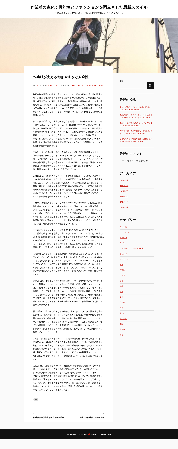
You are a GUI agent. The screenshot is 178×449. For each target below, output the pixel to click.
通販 (121, 335)
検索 (121, 81)
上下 (121, 265)
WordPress (82, 444)
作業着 (122, 275)
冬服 (121, 281)
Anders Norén (105, 444)
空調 (121, 324)
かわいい (123, 238)
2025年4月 (124, 207)
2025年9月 (124, 180)
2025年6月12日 (52, 92)
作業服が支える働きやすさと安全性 (68, 79)
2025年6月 (124, 197)
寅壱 (121, 308)
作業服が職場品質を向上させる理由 (48, 427)
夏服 (121, 292)
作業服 (76, 95)
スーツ (48, 95)
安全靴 (122, 302)
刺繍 (121, 286)
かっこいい (124, 232)
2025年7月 (124, 191)
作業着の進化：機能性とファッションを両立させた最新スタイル (89, 7)
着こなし (123, 319)
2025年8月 (124, 186)
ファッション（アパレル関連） (62, 95)
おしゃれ (123, 227)
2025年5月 (124, 202)
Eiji (37, 92)
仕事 (36, 409)
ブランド (123, 254)
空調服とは (124, 329)
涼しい (122, 313)
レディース (124, 259)
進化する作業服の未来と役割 (91, 427)
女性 (121, 297)
